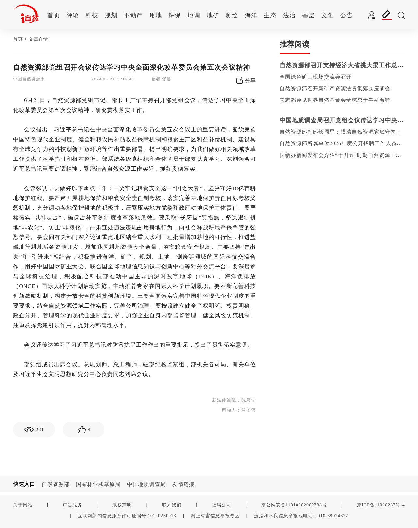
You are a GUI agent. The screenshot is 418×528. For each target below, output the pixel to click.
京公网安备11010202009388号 (294, 505)
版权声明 (122, 505)
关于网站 (23, 505)
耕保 (175, 15)
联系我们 (172, 505)
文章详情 (38, 39)
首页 (53, 15)
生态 (270, 15)
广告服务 (72, 505)
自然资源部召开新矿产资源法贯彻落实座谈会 (335, 88)
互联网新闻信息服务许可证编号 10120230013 (127, 515)
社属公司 (221, 505)
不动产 (133, 15)
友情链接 (183, 484)
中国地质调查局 (146, 484)
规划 (111, 15)
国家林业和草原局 (98, 484)
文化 (327, 15)
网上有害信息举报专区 (215, 515)
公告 (346, 15)
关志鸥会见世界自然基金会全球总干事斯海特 (335, 100)
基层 (308, 15)
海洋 (251, 15)
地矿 (213, 15)
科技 (92, 15)
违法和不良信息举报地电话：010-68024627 (301, 515)
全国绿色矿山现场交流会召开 (316, 77)
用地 (155, 15)
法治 (289, 15)
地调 (193, 15)
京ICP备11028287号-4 (381, 505)
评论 (73, 15)
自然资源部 (56, 484)
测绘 (232, 15)
